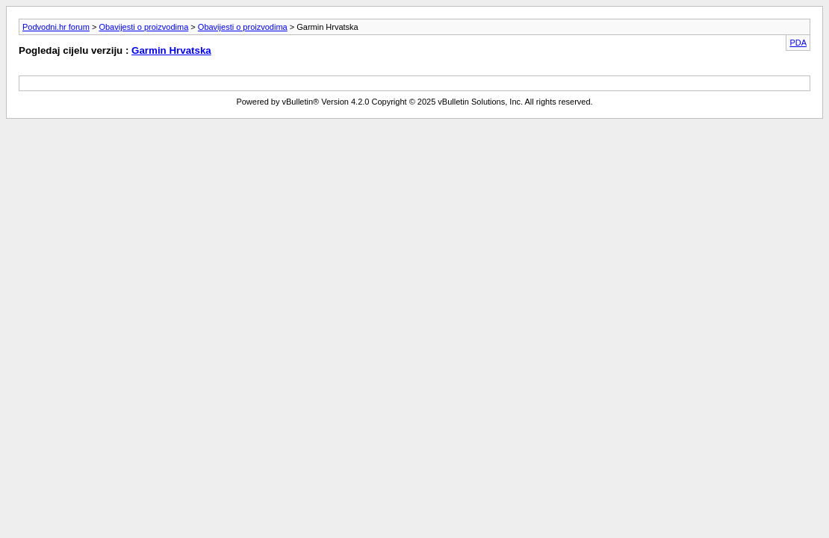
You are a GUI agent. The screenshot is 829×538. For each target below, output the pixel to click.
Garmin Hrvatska (171, 50)
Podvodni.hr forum (56, 26)
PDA (798, 42)
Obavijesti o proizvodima (143, 26)
